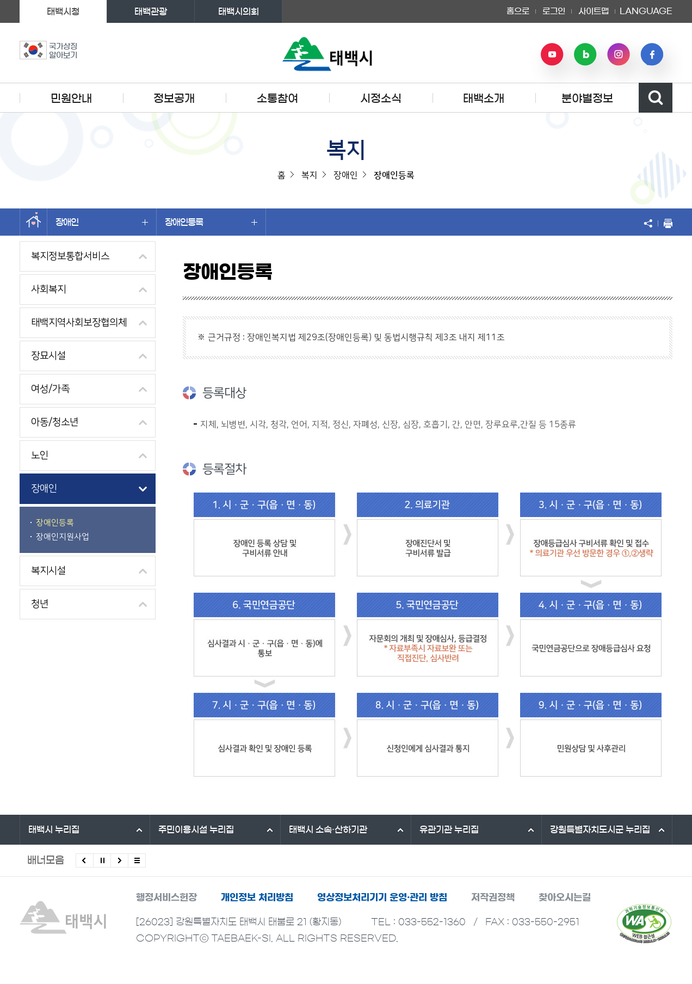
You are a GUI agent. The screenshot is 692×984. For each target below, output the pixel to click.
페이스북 (651, 54)
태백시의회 (238, 11)
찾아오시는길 (565, 897)
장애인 (101, 222)
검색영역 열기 (655, 98)
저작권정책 (493, 897)
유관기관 (449, 829)
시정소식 (380, 98)
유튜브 (552, 54)
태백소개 (483, 98)
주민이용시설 (196, 829)
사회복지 (48, 289)
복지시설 (48, 570)
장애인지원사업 (62, 537)
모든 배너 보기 (137, 860)
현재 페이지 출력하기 (665, 223)
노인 (39, 455)
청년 (39, 604)
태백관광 (150, 11)
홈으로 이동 (33, 222)
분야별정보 (587, 98)
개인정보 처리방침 (257, 897)
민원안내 (71, 98)
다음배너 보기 (119, 860)
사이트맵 (593, 11)
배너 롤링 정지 (102, 860)
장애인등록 (211, 222)
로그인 (553, 11)
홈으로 (517, 11)
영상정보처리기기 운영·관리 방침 (382, 897)
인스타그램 (618, 54)
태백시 (53, 829)
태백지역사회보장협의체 (79, 322)
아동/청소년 (54, 422)
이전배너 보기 (85, 860)
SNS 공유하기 (651, 223)
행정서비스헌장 (166, 897)
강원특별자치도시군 (600, 829)
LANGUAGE (646, 11)
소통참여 (277, 98)
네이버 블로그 (585, 54)
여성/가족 (50, 389)
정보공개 (174, 98)
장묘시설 (48, 355)
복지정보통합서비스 (70, 256)
